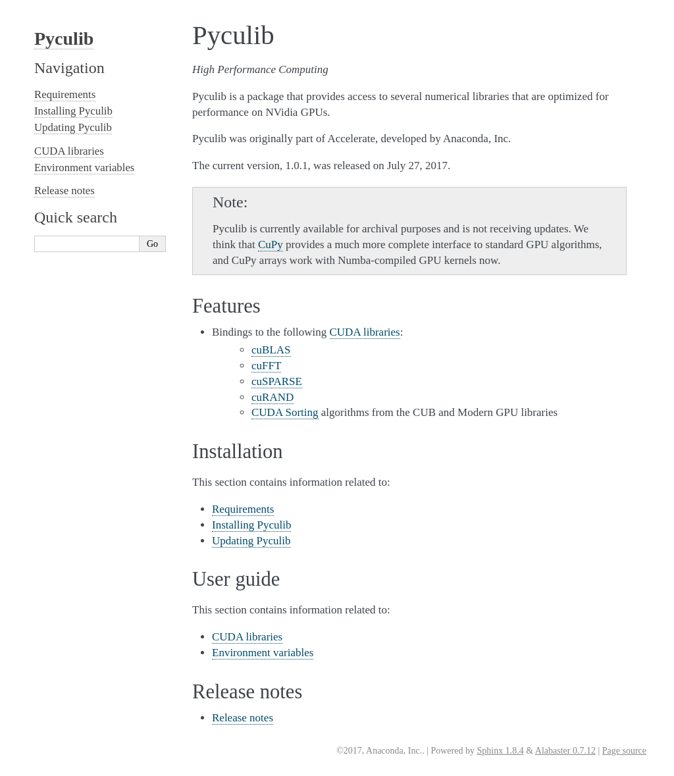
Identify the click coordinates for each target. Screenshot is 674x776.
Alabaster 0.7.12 (565, 751)
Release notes (242, 717)
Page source (624, 751)
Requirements (243, 509)
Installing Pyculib (251, 525)
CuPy (270, 244)
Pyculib (63, 38)
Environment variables (262, 652)
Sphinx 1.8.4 (500, 751)
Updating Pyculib (251, 540)
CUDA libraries (247, 637)
